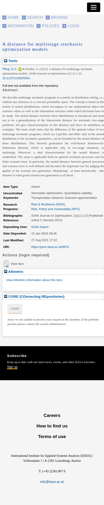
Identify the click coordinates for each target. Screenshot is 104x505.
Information (21, 26)
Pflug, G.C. (9, 69)
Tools (10, 61)
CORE (14, 308)
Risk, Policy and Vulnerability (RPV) (55, 209)
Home (13, 18)
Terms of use (52, 436)
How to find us (51, 425)
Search (35, 18)
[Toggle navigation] (93, 7)
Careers (52, 415)
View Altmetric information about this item (34, 280)
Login (73, 26)
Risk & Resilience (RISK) (48, 204)
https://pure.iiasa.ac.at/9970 (50, 247)
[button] (6, 263)
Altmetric (13, 272)
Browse (59, 18)
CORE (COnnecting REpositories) (34, 296)
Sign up (12, 366)
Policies (50, 26)
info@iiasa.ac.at (52, 482)
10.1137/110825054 (16, 78)
